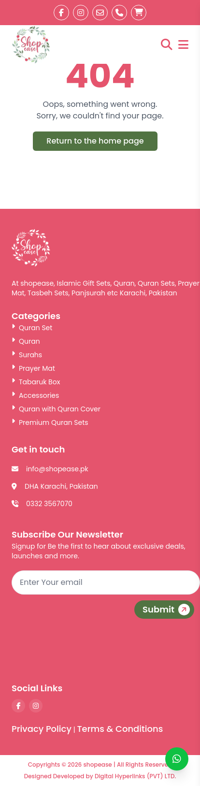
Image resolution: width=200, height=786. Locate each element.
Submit (167, 609)
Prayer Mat (33, 368)
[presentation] (126, 653)
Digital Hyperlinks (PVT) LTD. (135, 776)
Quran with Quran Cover (56, 409)
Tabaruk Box (36, 382)
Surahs (27, 355)
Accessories (35, 395)
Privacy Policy (41, 729)
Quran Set (32, 328)
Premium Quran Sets (50, 422)
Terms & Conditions (120, 729)
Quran (26, 341)
